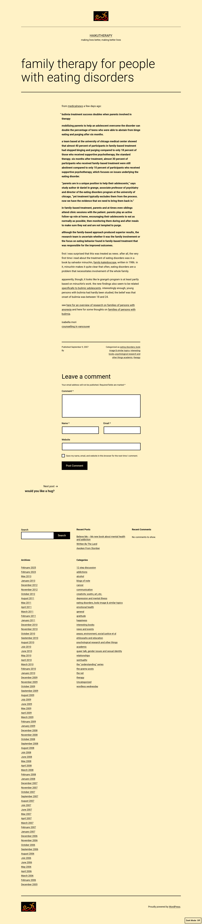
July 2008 (26, 752)
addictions (82, 572)
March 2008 (27, 770)
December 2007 (29, 783)
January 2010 (28, 673)
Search (24, 529)
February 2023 (28, 572)
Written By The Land (87, 544)
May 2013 (26, 576)
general (80, 611)
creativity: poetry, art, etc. (89, 594)
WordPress (174, 906)
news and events (85, 629)
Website (66, 439)
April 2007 (26, 818)
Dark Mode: (193, 920)
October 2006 (28, 845)
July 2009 (26, 699)
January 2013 (28, 580)
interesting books (85, 624)
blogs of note (83, 580)
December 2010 (29, 624)
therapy (136, 357)
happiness (82, 620)
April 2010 (26, 660)
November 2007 (29, 787)
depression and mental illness (92, 598)
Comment (67, 391)
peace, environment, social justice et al (96, 633)
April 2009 (26, 712)
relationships (83, 655)
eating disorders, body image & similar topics (100, 602)
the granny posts (85, 668)
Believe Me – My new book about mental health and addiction (101, 538)
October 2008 (28, 739)
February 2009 (28, 721)
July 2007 (26, 805)
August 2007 (27, 801)
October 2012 (28, 594)
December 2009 (29, 677)
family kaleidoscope (104, 262)
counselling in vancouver (76, 326)
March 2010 (27, 664)
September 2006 (29, 849)
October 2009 (28, 686)
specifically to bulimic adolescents (81, 288)
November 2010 (29, 629)
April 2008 (26, 765)
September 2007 (29, 796)
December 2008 (29, 730)
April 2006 (26, 871)
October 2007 (28, 792)
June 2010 (26, 651)
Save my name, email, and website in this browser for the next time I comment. (102, 456)
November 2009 (29, 682)
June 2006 (26, 862)
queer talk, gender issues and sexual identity (99, 651)
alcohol (80, 576)
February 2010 (28, 668)
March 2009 (27, 717)
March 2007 (27, 823)
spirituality (82, 660)
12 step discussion (86, 567)
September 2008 (29, 743)
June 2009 (26, 704)
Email (107, 423)
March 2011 (27, 611)
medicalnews (75, 106)
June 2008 (26, 756)
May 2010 (26, 655)
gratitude (81, 616)
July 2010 (26, 646)
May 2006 (26, 866)
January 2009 (28, 726)
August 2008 (27, 748)
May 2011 (26, 602)
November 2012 (29, 589)
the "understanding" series (90, 664)
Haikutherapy (101, 35)
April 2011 (26, 607)
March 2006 (27, 875)
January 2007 (28, 831)
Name (65, 423)
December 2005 (29, 884)
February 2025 (28, 567)
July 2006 (26, 858)
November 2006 (29, 840)
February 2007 (28, 827)
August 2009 (27, 695)
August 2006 (27, 853)
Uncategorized (84, 682)
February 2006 (28, 880)
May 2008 (26, 761)
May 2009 (26, 708)
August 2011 (27, 598)
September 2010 (29, 638)
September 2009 (29, 690)
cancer (80, 585)
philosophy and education (90, 638)
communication (85, 589)
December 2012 (29, 585)
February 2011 (28, 616)
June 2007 (26, 809)
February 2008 (28, 774)
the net (80, 673)
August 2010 (27, 642)
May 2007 (26, 814)
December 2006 (29, 836)
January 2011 (28, 620)
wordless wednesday (87, 686)
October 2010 (28, 633)
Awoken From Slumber (88, 548)
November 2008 (29, 734)
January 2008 (28, 778)
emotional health (85, 607)
